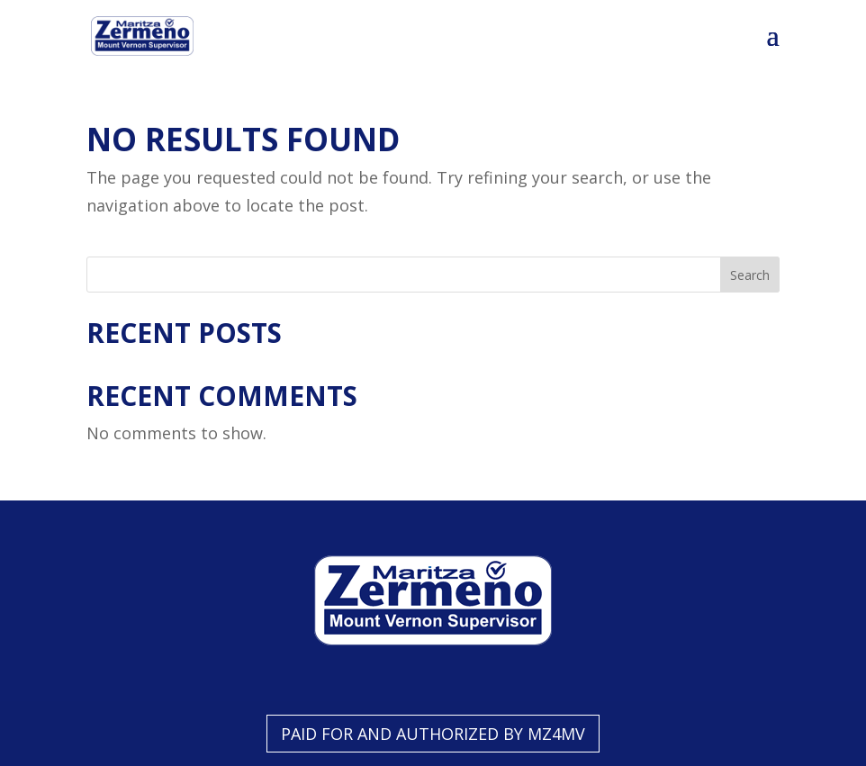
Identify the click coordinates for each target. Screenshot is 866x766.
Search (750, 275)
